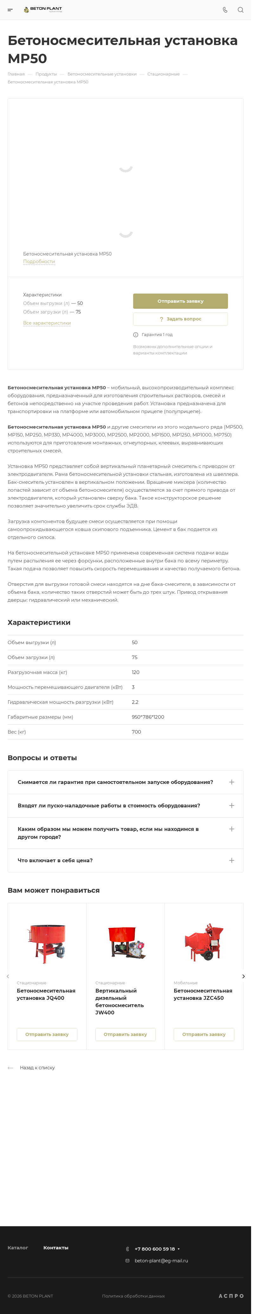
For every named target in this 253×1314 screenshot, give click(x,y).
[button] (125, 781)
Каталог (18, 1248)
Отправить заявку (181, 301)
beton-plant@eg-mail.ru (161, 1261)
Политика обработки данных (133, 1295)
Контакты (55, 1248)
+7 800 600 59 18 (155, 1249)
